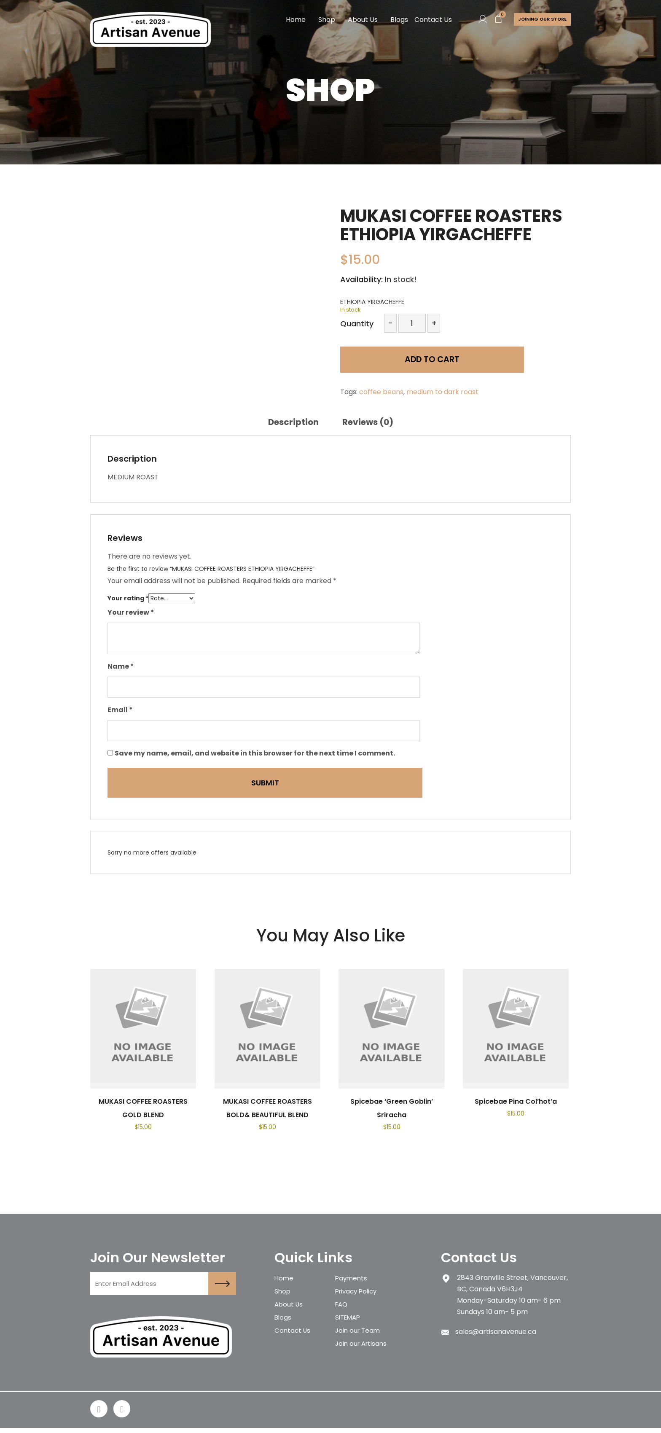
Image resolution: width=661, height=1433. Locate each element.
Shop (323, 19)
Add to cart (400, 362)
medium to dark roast (442, 392)
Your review (130, 612)
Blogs (396, 19)
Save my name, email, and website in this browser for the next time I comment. (255, 753)
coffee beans (381, 392)
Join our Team (358, 1339)
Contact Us (430, 19)
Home (292, 19)
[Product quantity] (412, 323)
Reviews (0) (367, 422)
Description (293, 422)
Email (120, 710)
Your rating (127, 598)
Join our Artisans (362, 1353)
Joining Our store (541, 19)
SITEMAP (349, 1324)
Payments (352, 1280)
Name (120, 666)
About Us (359, 19)
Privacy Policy (358, 1294)
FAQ (342, 1309)
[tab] (293, 422)
